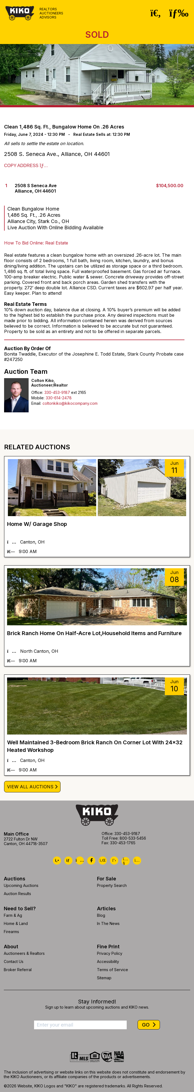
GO (146, 1025)
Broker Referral (18, 969)
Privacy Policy (109, 953)
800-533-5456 (133, 838)
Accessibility (108, 961)
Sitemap (104, 977)
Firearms (11, 931)
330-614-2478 (59, 398)
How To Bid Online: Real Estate (36, 243)
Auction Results (17, 893)
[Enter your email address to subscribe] (80, 1025)
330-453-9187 (57, 392)
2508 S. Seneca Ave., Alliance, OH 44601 (57, 154)
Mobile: (37, 398)
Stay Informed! (97, 1001)
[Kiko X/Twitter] (114, 860)
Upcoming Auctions (21, 885)
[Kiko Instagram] (137, 860)
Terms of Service (112, 969)
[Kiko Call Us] (57, 860)
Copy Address (26, 165)
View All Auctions (30, 786)
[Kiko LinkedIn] (103, 860)
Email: (36, 403)
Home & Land (16, 923)
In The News (108, 923)
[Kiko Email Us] (68, 860)
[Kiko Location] (80, 860)
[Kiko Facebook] (91, 860)
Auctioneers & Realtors (24, 953)
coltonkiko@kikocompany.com (70, 403)
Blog (101, 915)
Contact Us (13, 961)
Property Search (112, 885)
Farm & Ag (13, 915)
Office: (37, 392)
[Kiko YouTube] (126, 861)
